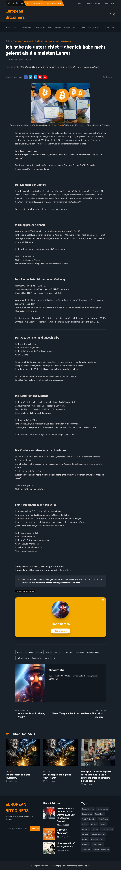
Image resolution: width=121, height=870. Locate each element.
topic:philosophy (23, 658)
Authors (80, 3)
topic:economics (97, 839)
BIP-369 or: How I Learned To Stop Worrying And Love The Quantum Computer (66, 814)
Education (29, 652)
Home (8, 27)
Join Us (105, 27)
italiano (103, 824)
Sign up (89, 3)
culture (85, 824)
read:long (86, 849)
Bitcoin (19, 652)
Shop (114, 27)
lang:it (94, 824)
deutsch (95, 829)
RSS (73, 3)
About (16, 27)
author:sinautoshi (93, 652)
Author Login (109, 3)
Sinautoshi (18, 59)
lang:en (85, 834)
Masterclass (79, 27)
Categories (40, 27)
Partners (98, 3)
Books (67, 27)
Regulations (93, 27)
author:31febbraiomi (101, 849)
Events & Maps (54, 27)
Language (27, 27)
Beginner (85, 844)
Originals (48, 652)
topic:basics (36, 658)
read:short (80, 652)
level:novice (68, 652)
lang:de (58, 652)
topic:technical (49, 658)
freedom (39, 652)
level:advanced (88, 809)
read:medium (102, 809)
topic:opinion (97, 844)
